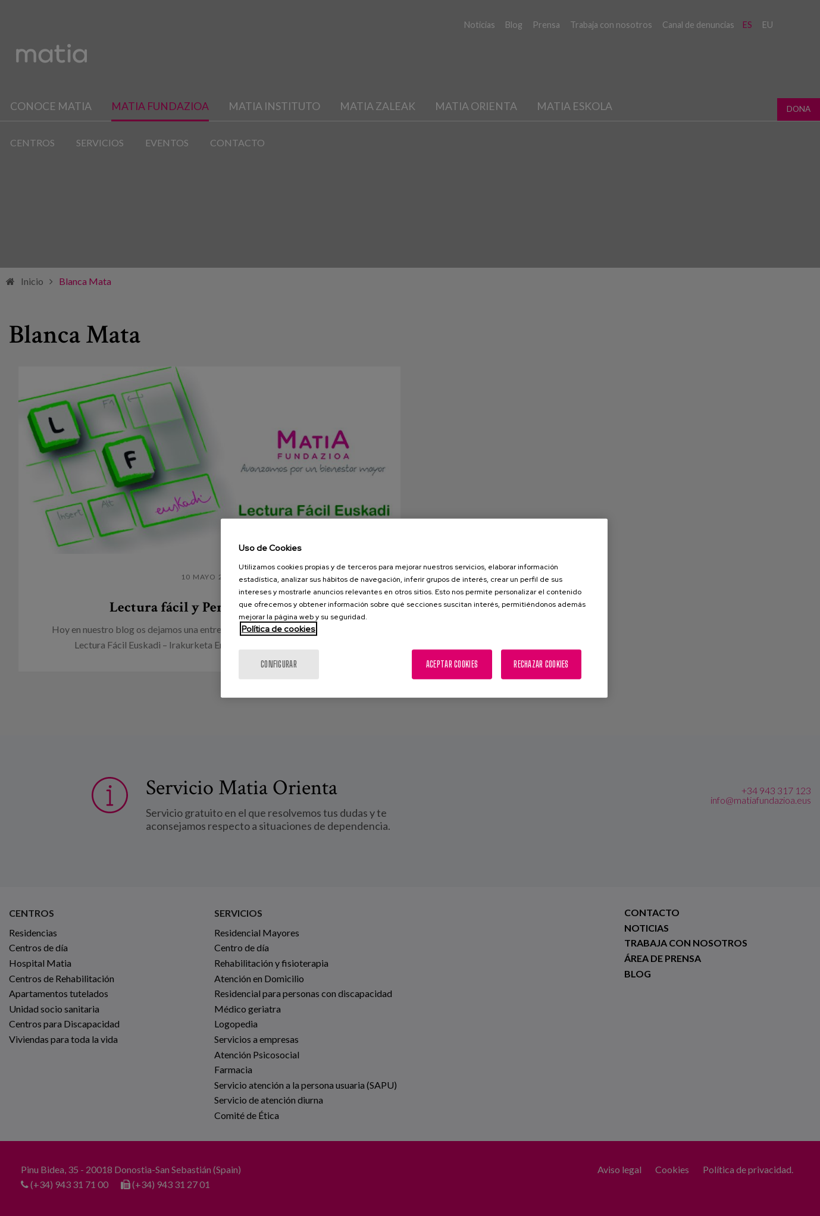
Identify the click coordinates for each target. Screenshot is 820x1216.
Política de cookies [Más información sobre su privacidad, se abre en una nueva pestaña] (278, 628)
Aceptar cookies (452, 664)
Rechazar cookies (541, 664)
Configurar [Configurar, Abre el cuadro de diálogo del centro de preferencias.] (279, 664)
